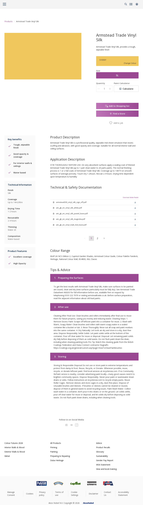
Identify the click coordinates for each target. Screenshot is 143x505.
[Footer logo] (30, 483)
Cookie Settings (74, 493)
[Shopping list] (131, 4)
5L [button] (117, 75)
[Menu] (4, 4)
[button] (137, 4)
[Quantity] (104, 89)
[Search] (125, 4)
